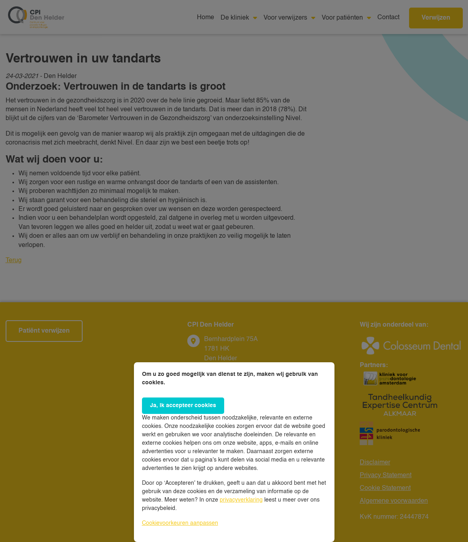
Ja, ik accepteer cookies (183, 405)
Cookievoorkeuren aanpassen (180, 523)
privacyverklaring (241, 500)
